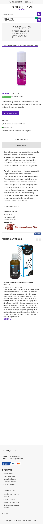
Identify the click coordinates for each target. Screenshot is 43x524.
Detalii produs (21, 139)
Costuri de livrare (10, 479)
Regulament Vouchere (11, 494)
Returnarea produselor (12, 505)
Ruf (11, 222)
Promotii (6, 497)
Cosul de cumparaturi (11, 502)
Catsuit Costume (9, 499)
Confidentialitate (9, 484)
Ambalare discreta (10, 482)
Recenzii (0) (21, 145)
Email (28, 2)
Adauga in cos (12, 113)
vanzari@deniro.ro (16, 459)
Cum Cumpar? (9, 474)
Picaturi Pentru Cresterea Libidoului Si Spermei (18, 283)
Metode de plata (9, 476)
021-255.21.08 (15, 2)
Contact (6, 508)
